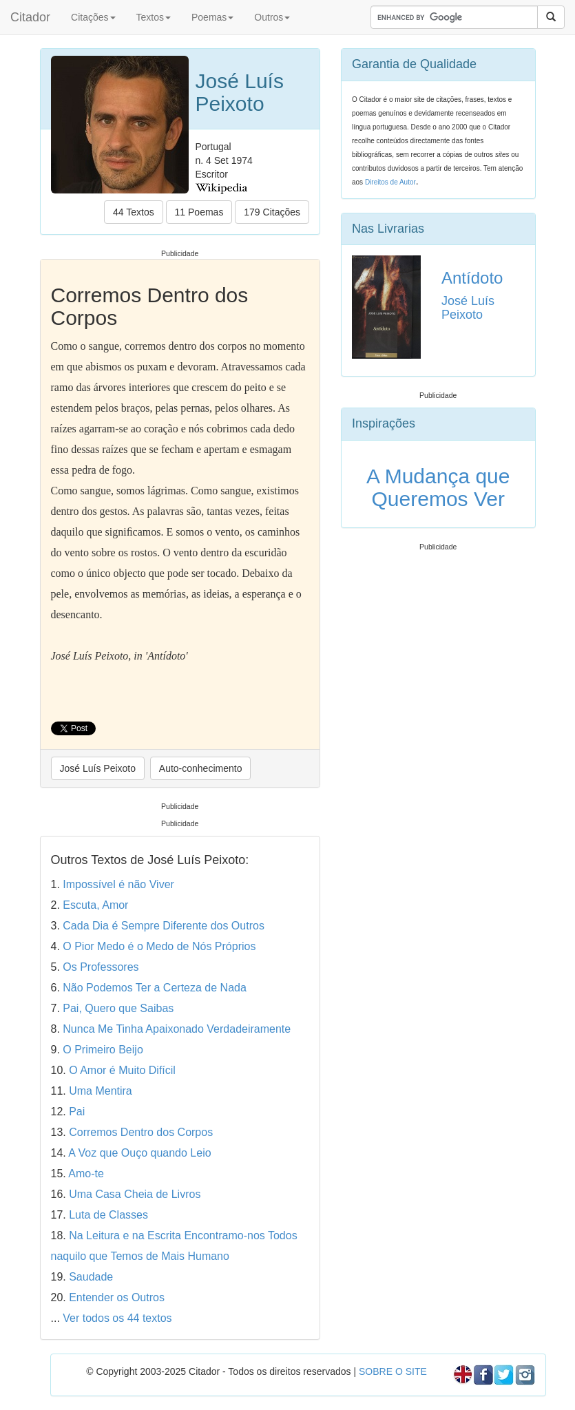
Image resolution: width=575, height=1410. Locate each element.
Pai (77, 1111)
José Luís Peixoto (98, 768)
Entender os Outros (117, 1297)
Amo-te (86, 1173)
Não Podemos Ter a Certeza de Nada (155, 987)
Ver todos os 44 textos (117, 1318)
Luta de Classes (108, 1215)
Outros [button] (272, 17)
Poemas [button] (212, 17)
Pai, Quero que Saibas (118, 1008)
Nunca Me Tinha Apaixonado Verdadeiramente (177, 1029)
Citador (30, 17)
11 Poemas (199, 212)
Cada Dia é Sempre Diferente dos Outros (163, 926)
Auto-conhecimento (200, 768)
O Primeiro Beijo (103, 1049)
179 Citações (272, 212)
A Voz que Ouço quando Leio (139, 1153)
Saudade (91, 1277)
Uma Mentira (100, 1091)
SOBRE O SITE (393, 1371)
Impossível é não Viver (118, 884)
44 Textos (133, 212)
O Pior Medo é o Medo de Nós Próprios (159, 946)
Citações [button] (93, 17)
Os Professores (100, 967)
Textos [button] (153, 17)
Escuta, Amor (95, 905)
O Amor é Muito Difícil (122, 1070)
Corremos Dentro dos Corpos (141, 1132)
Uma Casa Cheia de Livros (134, 1194)
